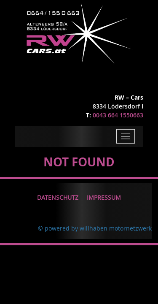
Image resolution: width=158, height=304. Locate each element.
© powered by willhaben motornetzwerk (95, 228)
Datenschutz (57, 197)
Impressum (104, 197)
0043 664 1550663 (118, 115)
